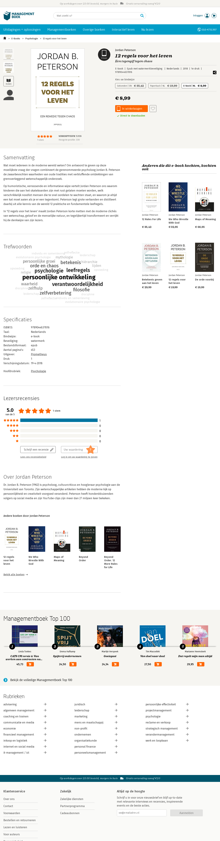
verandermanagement (167, 734)
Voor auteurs (11, 834)
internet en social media (24, 746)
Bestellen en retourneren (19, 820)
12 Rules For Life (151, 219)
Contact (8, 806)
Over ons (9, 799)
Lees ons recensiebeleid (33, 457)
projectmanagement (167, 710)
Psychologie (31, 38)
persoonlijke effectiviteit (167, 704)
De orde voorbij (204, 279)
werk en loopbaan (167, 740)
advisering (24, 704)
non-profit (95, 728)
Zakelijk (65, 791)
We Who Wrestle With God (36, 560)
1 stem (40, 140)
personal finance (95, 746)
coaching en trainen (24, 716)
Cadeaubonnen (70, 813)
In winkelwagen (132, 108)
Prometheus (39, 354)
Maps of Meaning (205, 219)
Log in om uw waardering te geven (79, 457)
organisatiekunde (95, 740)
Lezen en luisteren (15, 827)
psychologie (167, 716)
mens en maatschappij (95, 722)
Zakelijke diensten (71, 799)
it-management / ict (24, 752)
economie (24, 728)
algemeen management (24, 710)
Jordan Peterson (125, 50)
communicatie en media (24, 722)
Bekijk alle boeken (13, 574)
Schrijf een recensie (36, 449)
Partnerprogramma (72, 806)
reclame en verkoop (167, 722)
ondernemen (95, 734)
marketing (95, 716)
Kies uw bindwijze (125, 79)
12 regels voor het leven (55, 38)
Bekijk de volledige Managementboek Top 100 (41, 680)
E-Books (15, 38)
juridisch (95, 704)
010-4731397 (209, 29)
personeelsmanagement (95, 752)
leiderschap (95, 710)
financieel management (24, 734)
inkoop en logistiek (24, 740)
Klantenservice (14, 791)
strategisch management (167, 728)
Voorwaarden (11, 813)
